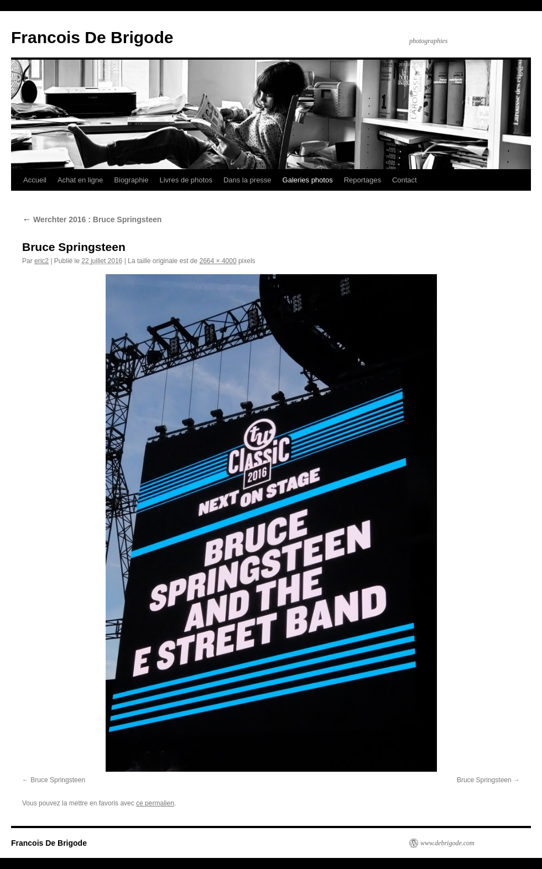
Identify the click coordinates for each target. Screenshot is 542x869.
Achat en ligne (80, 180)
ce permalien (155, 803)
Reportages (362, 180)
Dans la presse (247, 180)
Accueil (34, 180)
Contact (404, 180)
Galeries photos (308, 180)
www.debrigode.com (447, 843)
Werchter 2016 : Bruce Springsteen (91, 219)
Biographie (131, 180)
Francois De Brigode (92, 37)
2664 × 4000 (218, 261)
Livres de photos (185, 180)
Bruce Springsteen (57, 780)
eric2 (41, 261)
